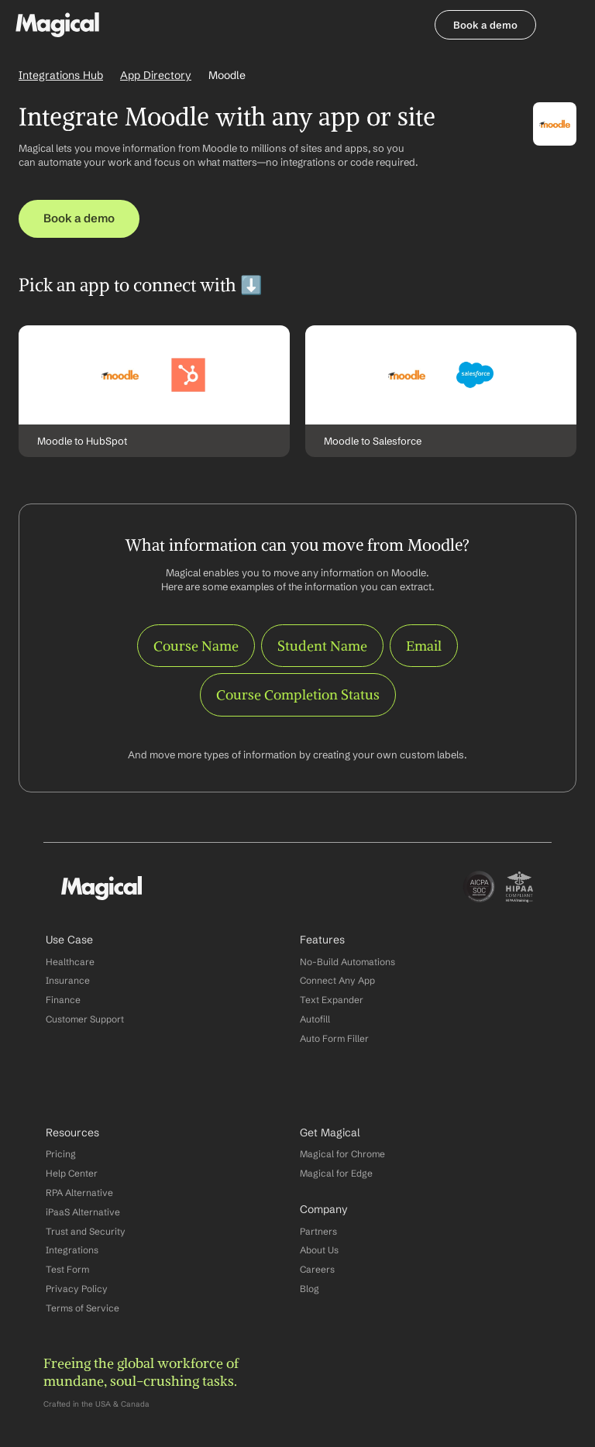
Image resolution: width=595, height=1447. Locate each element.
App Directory (155, 75)
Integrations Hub (61, 75)
